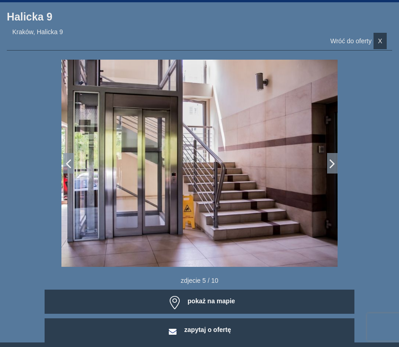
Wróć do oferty (358, 41)
